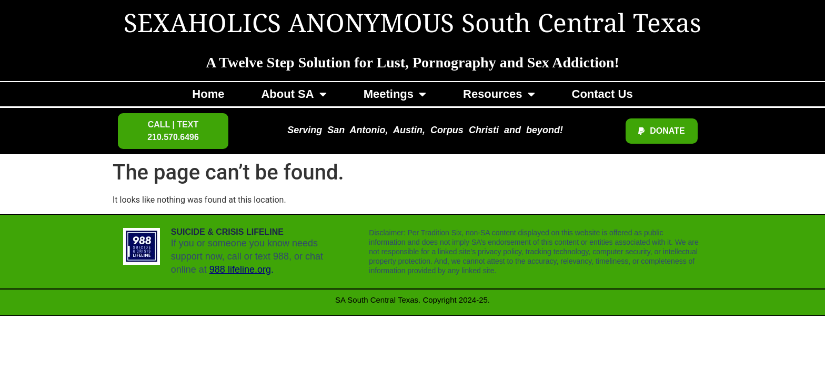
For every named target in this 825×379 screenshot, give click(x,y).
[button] (173, 131)
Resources (499, 94)
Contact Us (602, 94)
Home (208, 94)
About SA (293, 94)
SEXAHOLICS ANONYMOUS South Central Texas (412, 25)
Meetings (395, 94)
